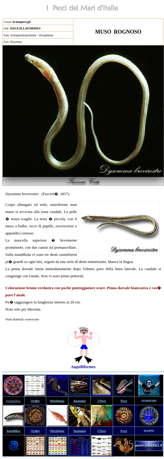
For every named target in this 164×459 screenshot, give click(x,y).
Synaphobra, (13, 400)
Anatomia (79, 400)
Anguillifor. (13, 431)
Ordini (35, 400)
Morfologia (57, 400)
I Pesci (102, 400)
